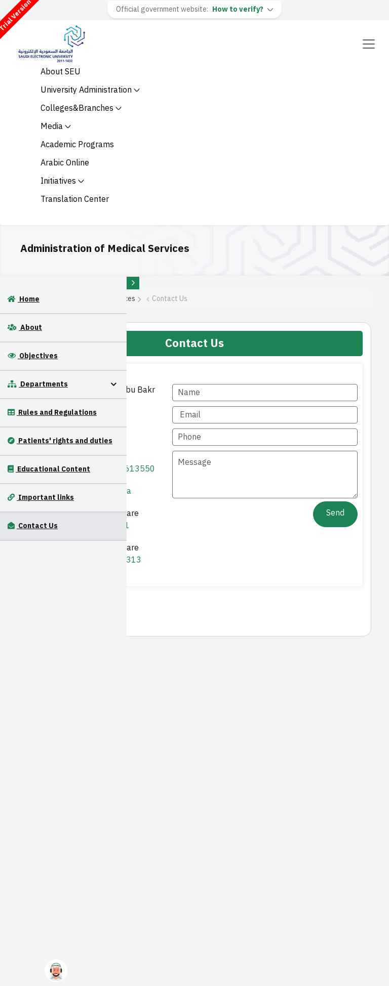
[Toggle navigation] (368, 44)
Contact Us (33, 526)
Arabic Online (65, 163)
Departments (38, 384)
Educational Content (49, 469)
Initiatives (62, 181)
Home (24, 299)
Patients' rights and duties (60, 441)
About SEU (61, 72)
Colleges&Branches (81, 108)
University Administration (90, 90)
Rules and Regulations (52, 412)
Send (335, 513)
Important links (41, 497)
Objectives (33, 356)
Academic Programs (77, 145)
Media (56, 126)
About (25, 327)
